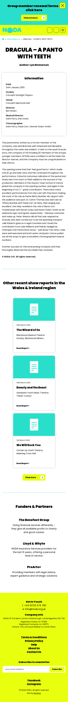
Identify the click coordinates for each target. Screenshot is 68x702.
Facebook (34, 680)
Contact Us (34, 651)
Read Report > (22, 348)
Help (34, 644)
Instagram (34, 684)
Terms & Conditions (34, 637)
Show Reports (13, 39)
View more (30, 477)
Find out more (31, 18)
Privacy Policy (34, 640)
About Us (34, 648)
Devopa (37, 693)
